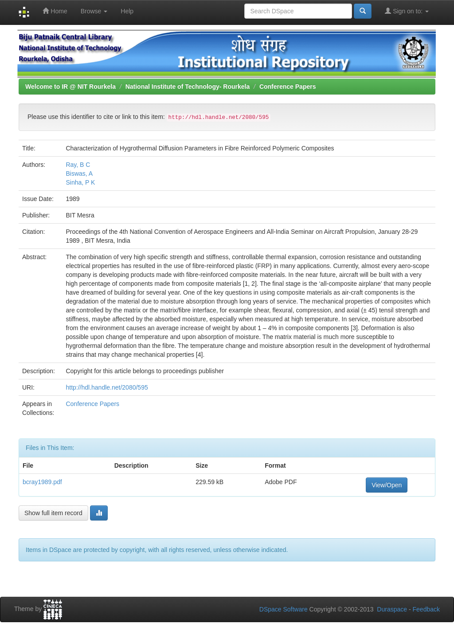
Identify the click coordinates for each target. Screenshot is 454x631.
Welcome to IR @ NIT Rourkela (70, 86)
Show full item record (53, 513)
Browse (94, 11)
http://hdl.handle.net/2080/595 (107, 387)
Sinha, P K (80, 182)
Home (55, 11)
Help (127, 11)
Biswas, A (79, 173)
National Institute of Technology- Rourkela (187, 86)
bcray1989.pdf (42, 481)
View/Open (387, 485)
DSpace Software (283, 609)
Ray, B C (78, 164)
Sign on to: (407, 11)
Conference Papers (287, 86)
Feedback (426, 609)
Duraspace (392, 609)
